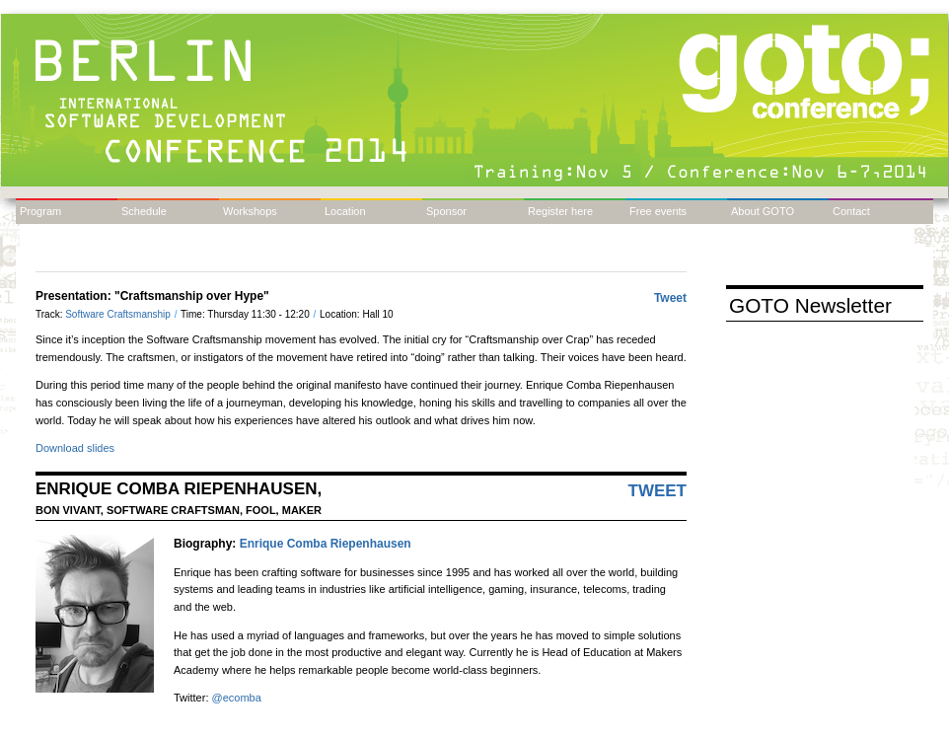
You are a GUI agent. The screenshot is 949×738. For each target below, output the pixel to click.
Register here (560, 211)
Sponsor (446, 211)
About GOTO (762, 211)
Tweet (670, 298)
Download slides (75, 448)
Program (40, 211)
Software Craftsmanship (119, 314)
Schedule (144, 211)
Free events (658, 211)
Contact (851, 211)
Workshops (250, 211)
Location (345, 211)
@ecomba (236, 697)
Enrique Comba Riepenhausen (325, 544)
